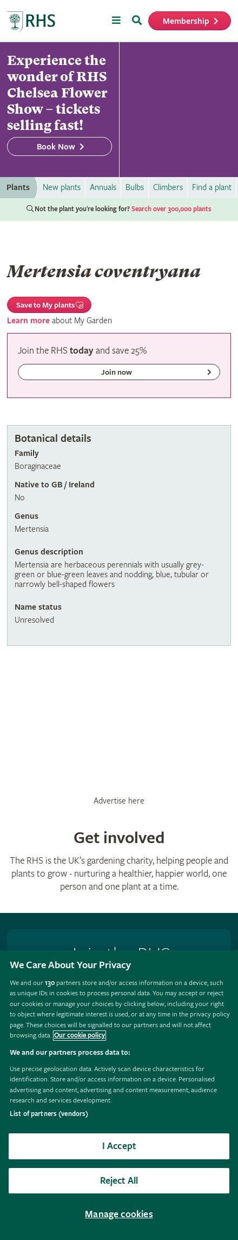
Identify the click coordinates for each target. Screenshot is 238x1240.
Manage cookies (119, 1214)
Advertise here (119, 801)
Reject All (119, 1180)
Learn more (28, 321)
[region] (119, 1095)
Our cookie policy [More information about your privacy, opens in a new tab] (79, 1036)
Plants (18, 187)
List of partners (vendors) (49, 1114)
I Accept (119, 1146)
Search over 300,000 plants (171, 209)
